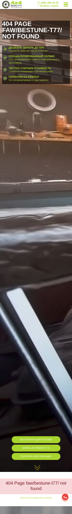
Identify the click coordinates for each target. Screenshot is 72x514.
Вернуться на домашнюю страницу (36, 498)
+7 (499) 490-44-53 (48, 3)
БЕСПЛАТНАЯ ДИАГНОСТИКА (36, 439)
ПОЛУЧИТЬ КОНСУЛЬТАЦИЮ (36, 456)
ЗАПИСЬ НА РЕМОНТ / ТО (36, 448)
